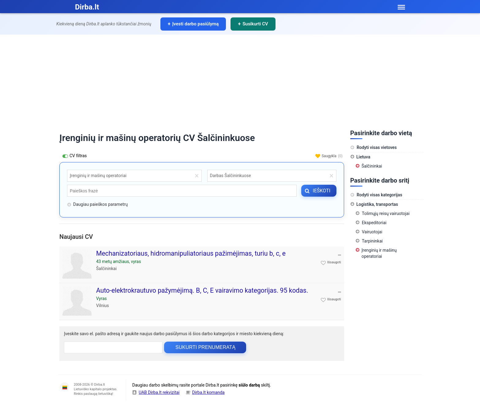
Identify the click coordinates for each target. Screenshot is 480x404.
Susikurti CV (255, 24)
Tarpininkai (372, 241)
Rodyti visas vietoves (373, 147)
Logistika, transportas (377, 204)
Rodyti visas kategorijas (376, 194)
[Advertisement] (240, 80)
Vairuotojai (372, 231)
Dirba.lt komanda (208, 392)
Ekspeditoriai (374, 222)
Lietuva (363, 156)
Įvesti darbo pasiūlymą (195, 24)
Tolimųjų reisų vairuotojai (386, 213)
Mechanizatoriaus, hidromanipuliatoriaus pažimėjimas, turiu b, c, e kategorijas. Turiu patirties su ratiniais (191, 257)
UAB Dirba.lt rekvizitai (159, 392)
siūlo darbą (249, 385)
